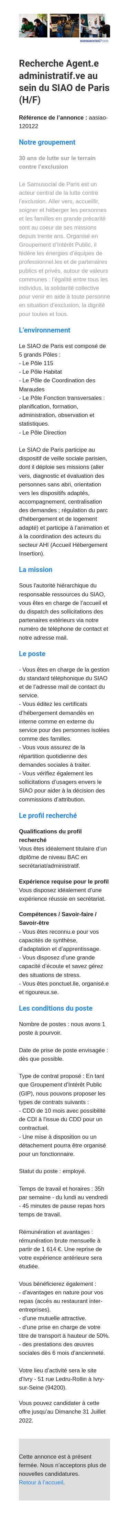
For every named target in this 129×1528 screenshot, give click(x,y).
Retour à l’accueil (41, 1482)
